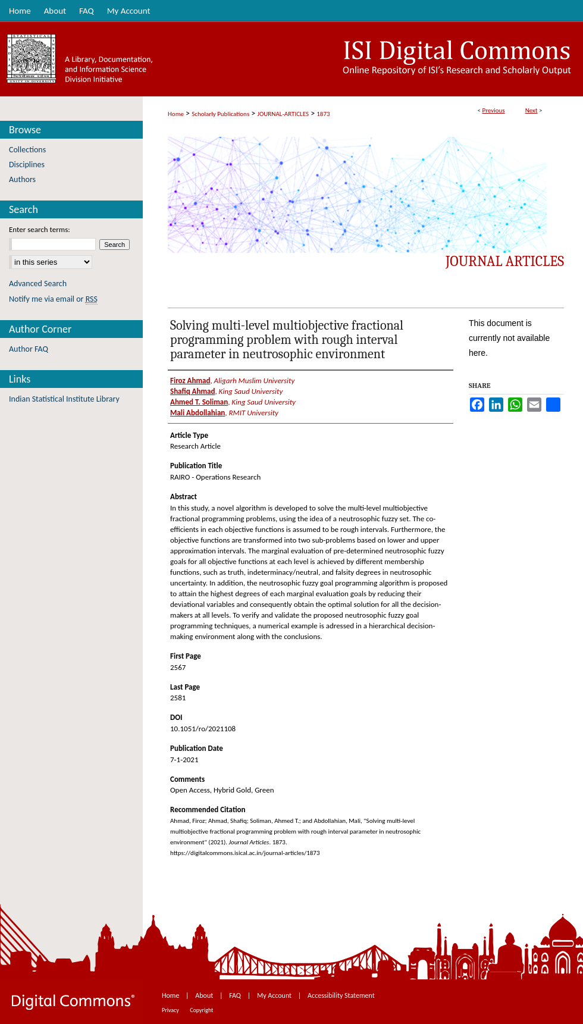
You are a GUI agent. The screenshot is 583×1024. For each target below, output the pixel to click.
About (205, 995)
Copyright (201, 1010)
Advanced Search (38, 283)
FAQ (235, 995)
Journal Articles (505, 261)
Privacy (171, 1010)
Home (176, 114)
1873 (323, 114)
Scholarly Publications (220, 114)
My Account (275, 995)
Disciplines (27, 164)
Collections (27, 150)
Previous (493, 110)
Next (531, 110)
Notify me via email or (53, 299)
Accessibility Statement (341, 995)
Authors (22, 179)
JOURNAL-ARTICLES (283, 114)
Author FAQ (28, 349)
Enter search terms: (39, 229)
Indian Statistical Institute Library (64, 399)
